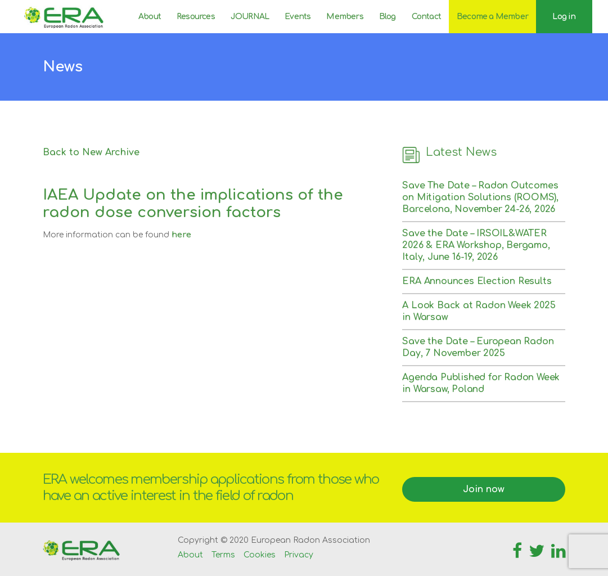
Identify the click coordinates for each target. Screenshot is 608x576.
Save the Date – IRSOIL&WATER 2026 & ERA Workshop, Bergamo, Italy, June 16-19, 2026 (476, 245)
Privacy (298, 555)
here (181, 235)
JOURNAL (250, 16)
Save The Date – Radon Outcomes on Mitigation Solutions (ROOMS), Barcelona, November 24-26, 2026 (480, 197)
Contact (426, 16)
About (149, 16)
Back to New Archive (91, 152)
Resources (196, 16)
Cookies (260, 555)
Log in (563, 16)
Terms (223, 555)
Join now (484, 489)
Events (297, 16)
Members (344, 16)
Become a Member (492, 16)
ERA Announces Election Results (476, 281)
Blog (387, 16)
